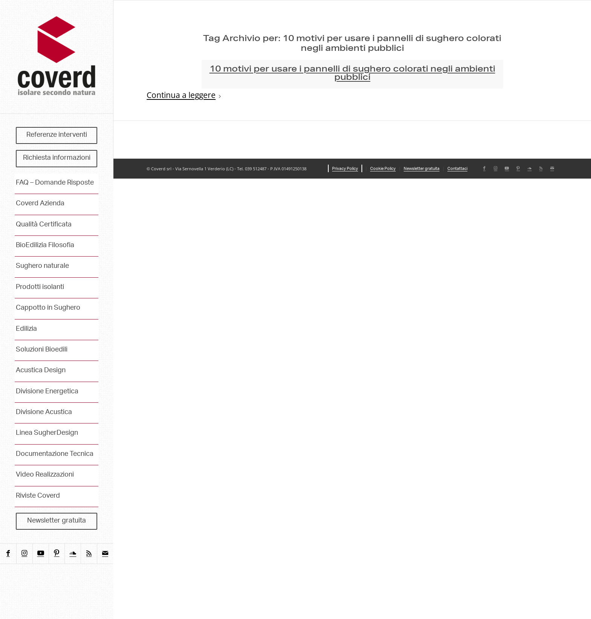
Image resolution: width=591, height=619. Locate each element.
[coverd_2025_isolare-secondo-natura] (56, 56)
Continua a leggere (184, 95)
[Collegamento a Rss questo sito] (89, 554)
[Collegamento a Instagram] (24, 554)
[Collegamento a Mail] (105, 554)
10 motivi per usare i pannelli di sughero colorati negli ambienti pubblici (352, 74)
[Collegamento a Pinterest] (57, 554)
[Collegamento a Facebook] (8, 554)
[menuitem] (56, 135)
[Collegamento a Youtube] (40, 554)
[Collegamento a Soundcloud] (72, 554)
